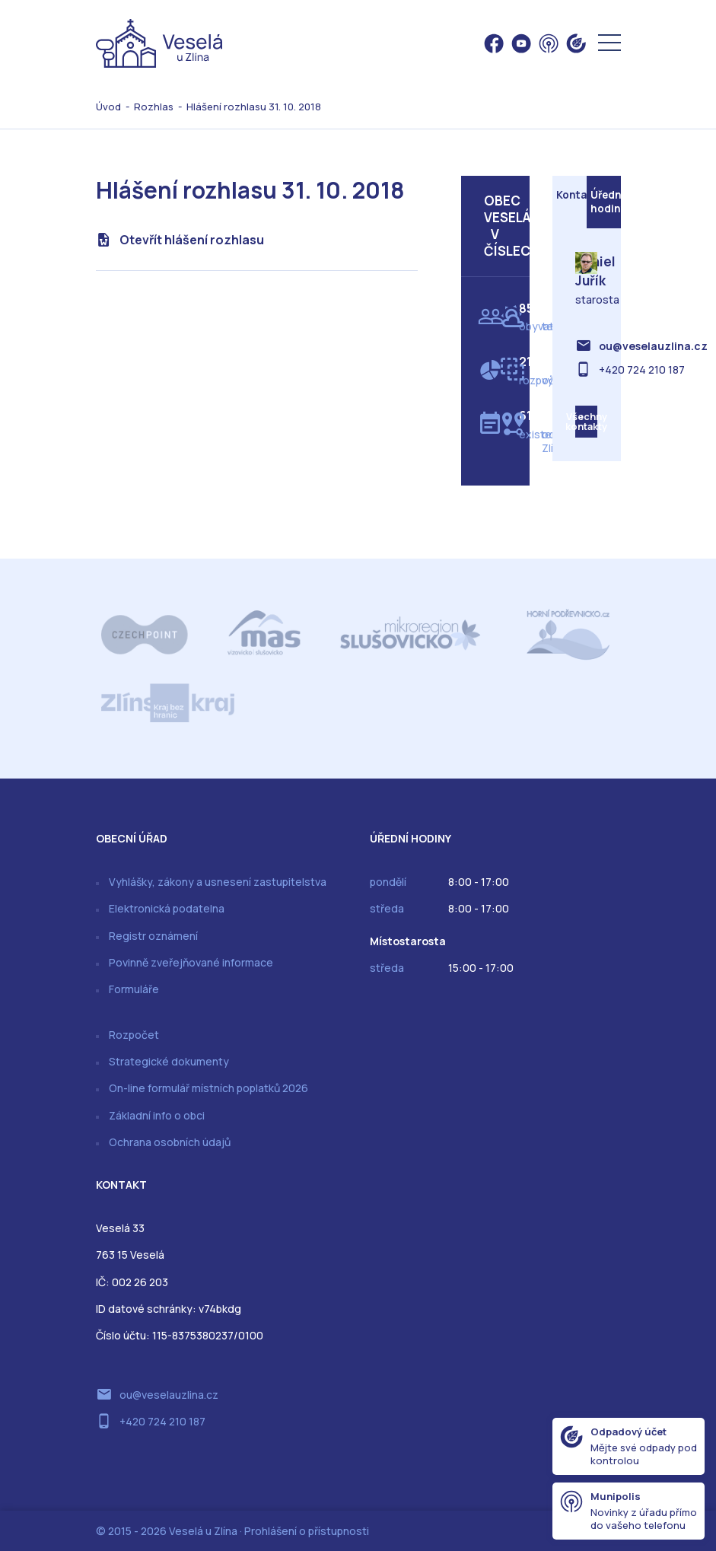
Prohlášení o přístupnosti (306, 1531)
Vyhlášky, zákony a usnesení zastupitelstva (217, 881)
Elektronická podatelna (166, 908)
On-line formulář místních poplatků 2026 (208, 1088)
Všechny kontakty (586, 424)
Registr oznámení (153, 935)
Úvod (108, 106)
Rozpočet (134, 1034)
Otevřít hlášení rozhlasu (191, 239)
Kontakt (571, 196)
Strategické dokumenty (169, 1061)
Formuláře (134, 989)
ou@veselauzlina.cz (653, 347)
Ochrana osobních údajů (170, 1142)
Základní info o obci (157, 1115)
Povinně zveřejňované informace (191, 962)
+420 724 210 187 (642, 371)
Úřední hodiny (605, 203)
